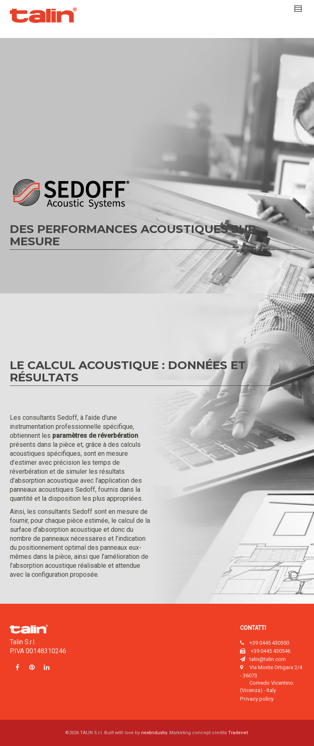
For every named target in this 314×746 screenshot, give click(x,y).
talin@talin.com (267, 659)
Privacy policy (257, 698)
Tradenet (238, 732)
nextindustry (154, 732)
